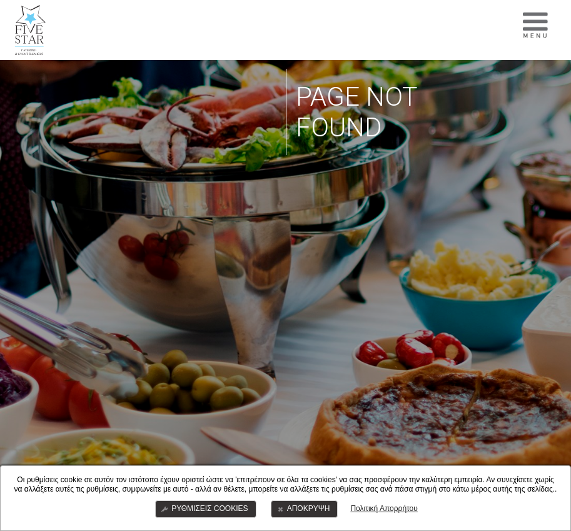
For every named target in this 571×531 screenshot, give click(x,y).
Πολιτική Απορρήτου (383, 508)
